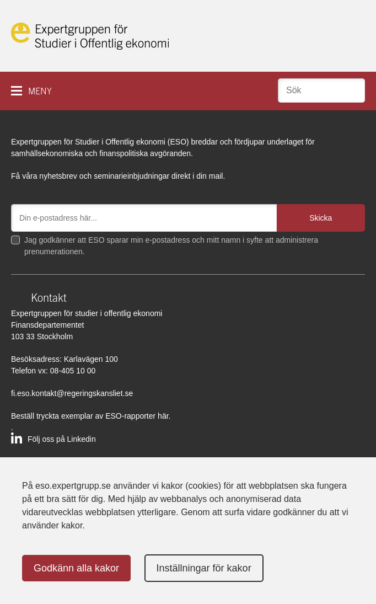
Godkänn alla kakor (76, 568)
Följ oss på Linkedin (62, 439)
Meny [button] (40, 91)
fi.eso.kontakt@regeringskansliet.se (72, 393)
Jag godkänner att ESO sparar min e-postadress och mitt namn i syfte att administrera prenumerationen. (171, 246)
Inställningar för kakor (204, 568)
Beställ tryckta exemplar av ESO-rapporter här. (90, 415)
